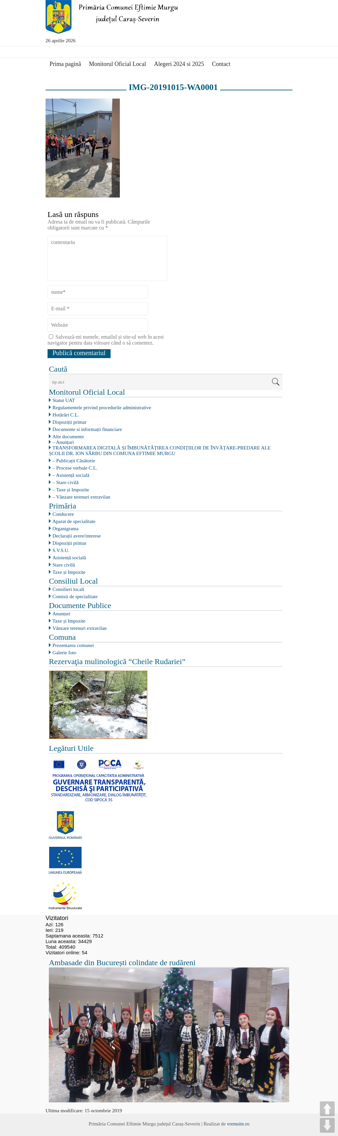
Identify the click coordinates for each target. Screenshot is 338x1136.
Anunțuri (61, 613)
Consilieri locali (68, 589)
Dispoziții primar (69, 422)
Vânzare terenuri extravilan (79, 628)
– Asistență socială (70, 475)
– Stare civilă (65, 482)
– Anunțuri (63, 442)
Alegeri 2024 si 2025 (179, 64)
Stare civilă (63, 565)
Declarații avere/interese (76, 535)
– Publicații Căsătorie (73, 460)
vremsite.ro (238, 1123)
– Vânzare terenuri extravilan (81, 497)
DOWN (327, 1125)
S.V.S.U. (60, 550)
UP (327, 1108)
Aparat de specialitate (73, 521)
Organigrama (65, 528)
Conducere (63, 514)
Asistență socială (69, 557)
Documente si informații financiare (87, 429)
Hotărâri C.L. (65, 414)
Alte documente (68, 436)
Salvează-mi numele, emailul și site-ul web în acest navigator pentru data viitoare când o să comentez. (106, 340)
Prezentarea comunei (73, 645)
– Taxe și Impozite (70, 489)
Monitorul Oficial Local (117, 64)
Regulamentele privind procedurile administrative (101, 407)
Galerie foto (64, 652)
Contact (221, 64)
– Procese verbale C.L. (74, 468)
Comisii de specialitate (75, 596)
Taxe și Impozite (68, 572)
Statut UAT (63, 400)
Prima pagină (65, 64)
